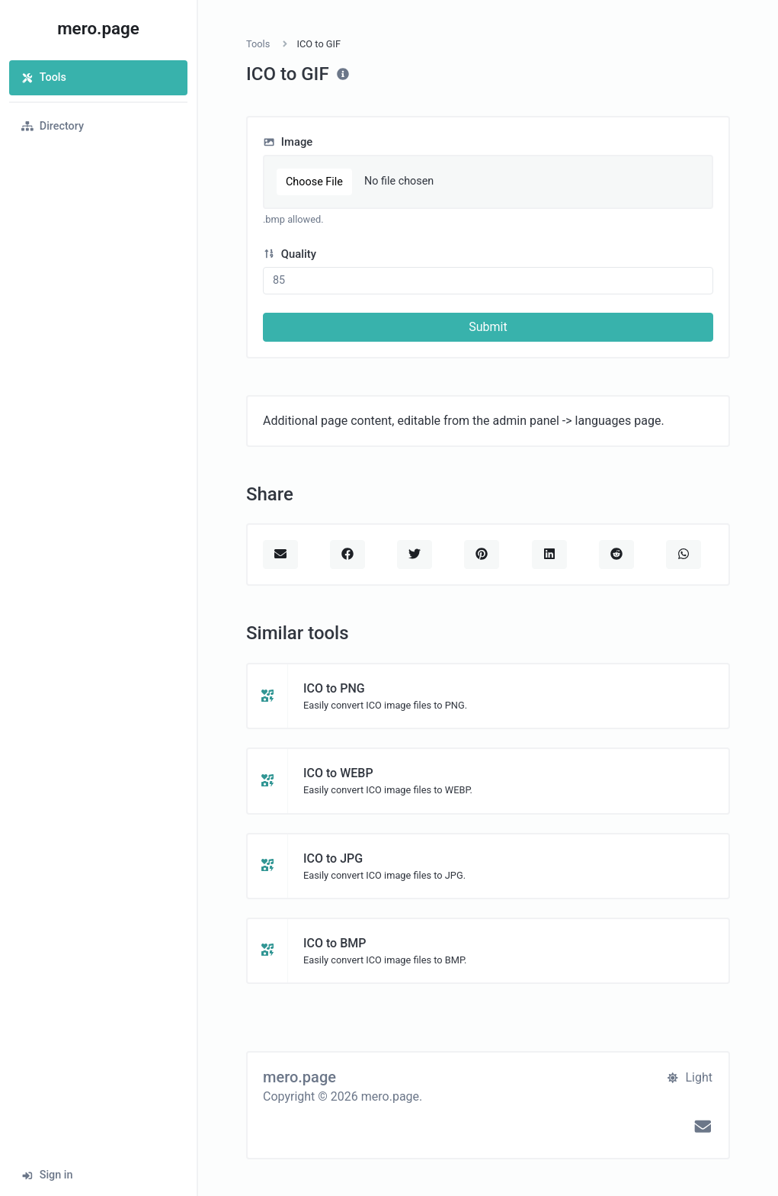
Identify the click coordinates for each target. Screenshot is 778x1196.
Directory (52, 126)
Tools (43, 77)
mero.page (98, 28)
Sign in (47, 1175)
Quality (289, 254)
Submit (488, 327)
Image (287, 142)
